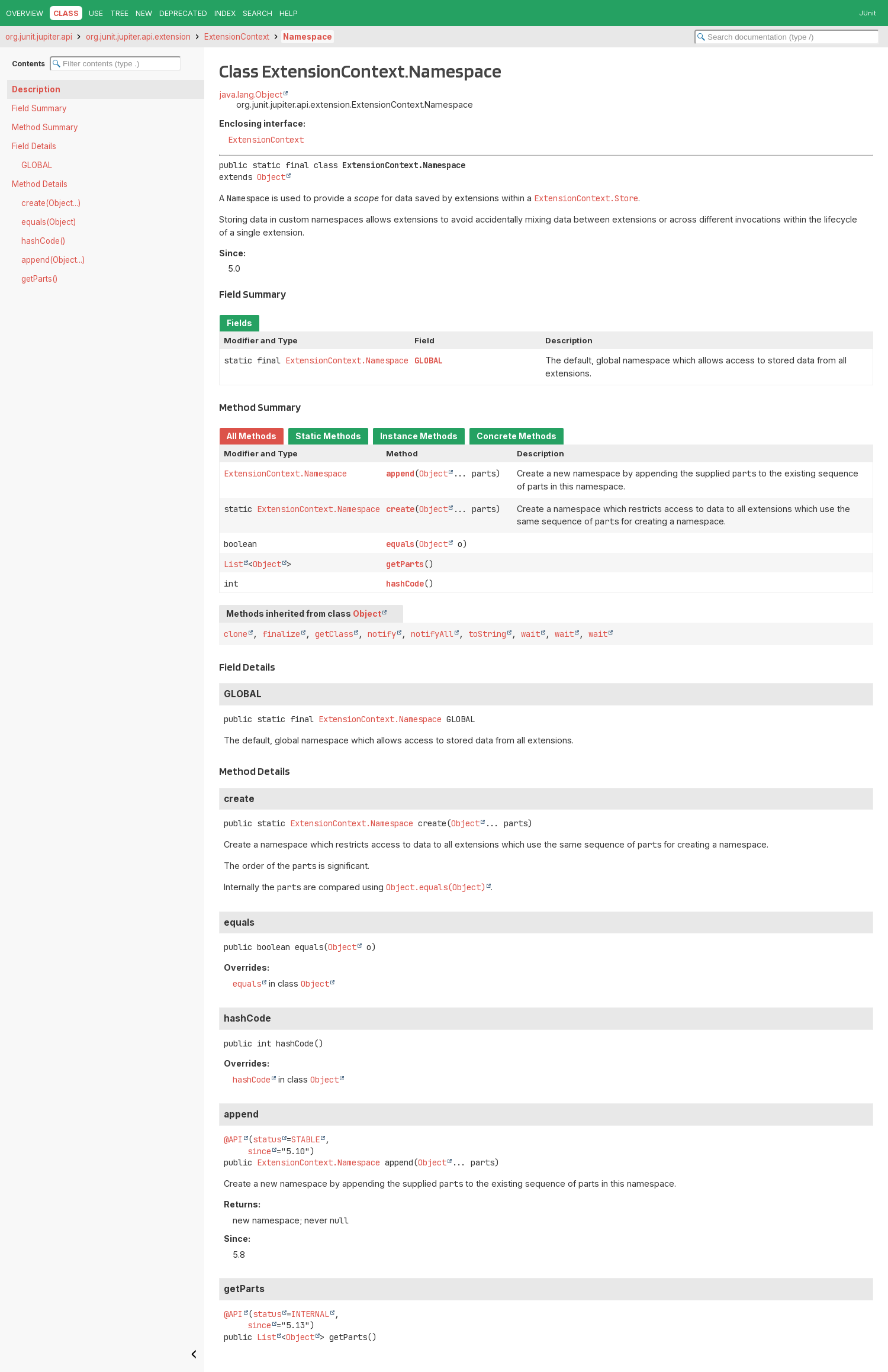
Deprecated (183, 13)
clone (235, 634)
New (144, 13)
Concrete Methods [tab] (516, 436)
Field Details (34, 146)
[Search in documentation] (786, 37)
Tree (119, 13)
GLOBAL (36, 165)
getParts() (39, 279)
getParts (405, 564)
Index (225, 13)
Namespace (307, 36)
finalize (281, 634)
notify (382, 634)
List (233, 564)
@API (233, 1139)
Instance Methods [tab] (419, 436)
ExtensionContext (236, 36)
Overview (24, 13)
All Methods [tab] (251, 436)
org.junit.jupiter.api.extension (138, 36)
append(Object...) (53, 260)
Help (288, 13)
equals (400, 544)
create (400, 509)
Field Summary (39, 108)
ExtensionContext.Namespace (346, 360)
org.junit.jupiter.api (38, 36)
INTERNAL (310, 1314)
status (267, 1139)
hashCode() (43, 241)
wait (530, 634)
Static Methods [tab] (328, 436)
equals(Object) (48, 222)
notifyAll (432, 634)
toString (487, 634)
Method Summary (45, 127)
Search (257, 13)
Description (36, 89)
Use (96, 13)
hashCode (405, 583)
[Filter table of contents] (115, 63)
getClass (334, 634)
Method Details (39, 184)
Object (271, 177)
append (400, 473)
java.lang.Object (250, 94)
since (259, 1151)
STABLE (305, 1139)
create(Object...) (51, 203)
